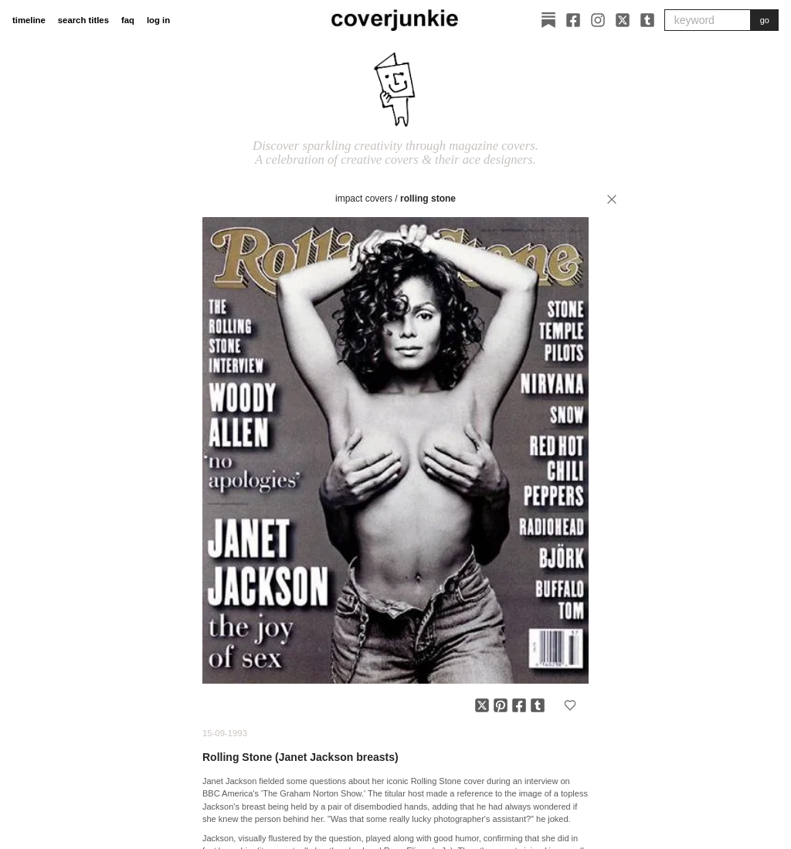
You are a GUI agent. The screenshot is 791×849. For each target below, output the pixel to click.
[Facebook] (573, 20)
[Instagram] (598, 20)
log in (158, 20)
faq (127, 20)
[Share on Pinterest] (500, 705)
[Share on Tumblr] (537, 705)
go (764, 20)
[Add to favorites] (570, 705)
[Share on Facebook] (519, 705)
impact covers (363, 198)
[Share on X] (482, 705)
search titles (83, 20)
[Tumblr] (647, 20)
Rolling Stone (428, 198)
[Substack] (548, 20)
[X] (622, 20)
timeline (29, 20)
